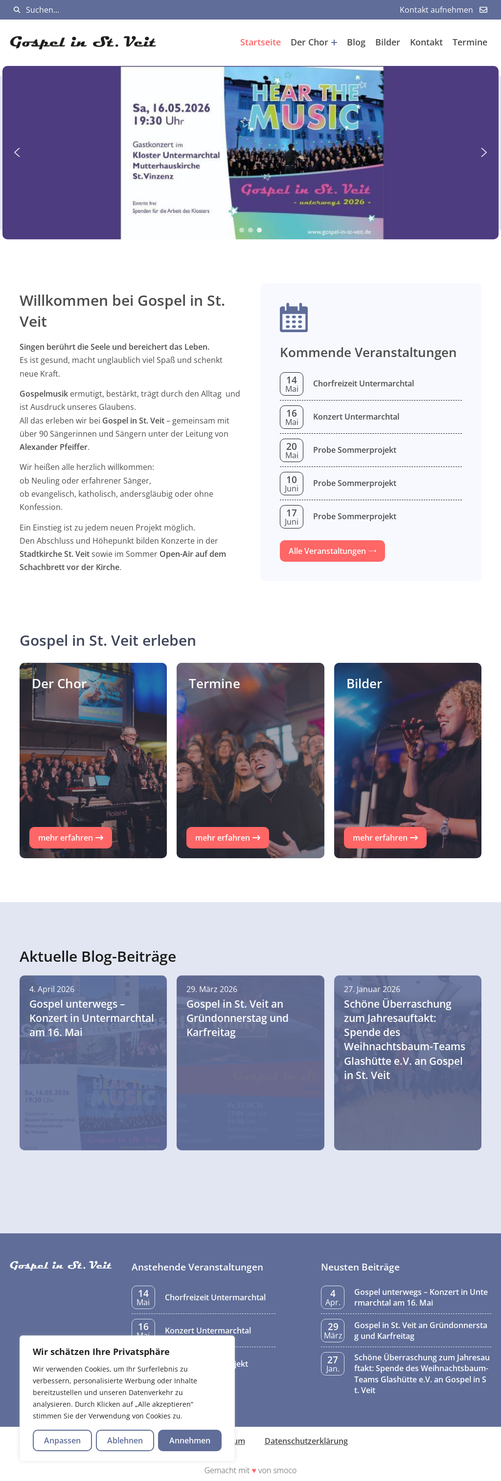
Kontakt (426, 42)
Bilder (387, 42)
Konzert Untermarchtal (356, 416)
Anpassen (62, 1440)
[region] (127, 1398)
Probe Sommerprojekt (354, 449)
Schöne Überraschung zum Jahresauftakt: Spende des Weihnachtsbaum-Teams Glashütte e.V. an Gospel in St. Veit (422, 1374)
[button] (250, 152)
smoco (284, 1470)
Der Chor (314, 42)
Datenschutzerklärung (306, 1441)
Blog (356, 42)
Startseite (260, 42)
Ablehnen (125, 1440)
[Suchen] (17, 10)
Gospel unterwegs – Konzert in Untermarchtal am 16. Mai (421, 1297)
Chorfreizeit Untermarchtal (363, 383)
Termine (470, 42)
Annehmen (189, 1440)
